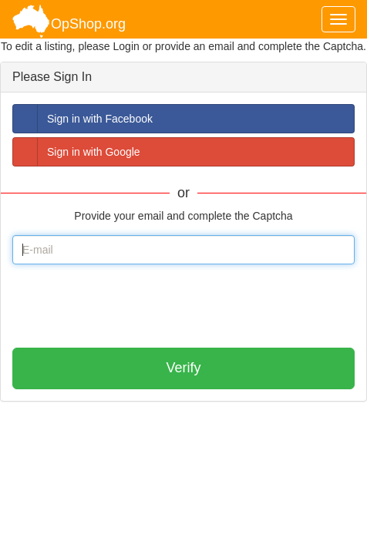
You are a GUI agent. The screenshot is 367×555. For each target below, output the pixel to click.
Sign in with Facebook (83, 119)
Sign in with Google (76, 152)
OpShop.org (69, 21)
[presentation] (129, 306)
